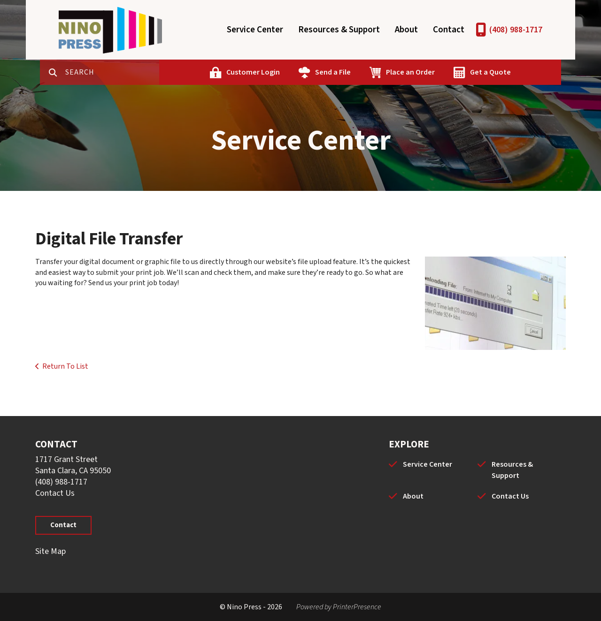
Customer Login (253, 72)
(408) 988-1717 (515, 30)
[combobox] (112, 72)
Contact (448, 29)
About (406, 29)
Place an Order (410, 72)
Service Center (255, 29)
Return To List (65, 366)
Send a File (333, 72)
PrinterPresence (357, 607)
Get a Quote (490, 72)
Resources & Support (339, 29)
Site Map (50, 551)
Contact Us (55, 493)
